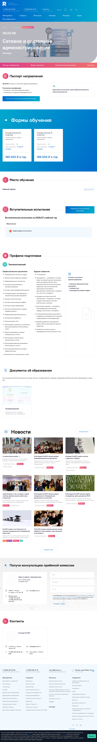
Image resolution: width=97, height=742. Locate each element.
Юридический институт (55, 686)
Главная (5, 27)
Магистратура (6, 684)
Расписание (29, 681)
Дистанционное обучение (10, 698)
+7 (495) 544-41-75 (30, 9)
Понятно (91, 736)
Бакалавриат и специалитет (10, 681)
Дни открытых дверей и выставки (12, 710)
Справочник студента (32, 707)
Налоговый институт (54, 698)
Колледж (5, 689)
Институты (14, 27)
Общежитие (75, 706)
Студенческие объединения (33, 692)
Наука (74, 691)
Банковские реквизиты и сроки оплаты (83, 716)
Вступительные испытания (66, 65)
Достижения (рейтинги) (79, 703)
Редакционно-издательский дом (81, 697)
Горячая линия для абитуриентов (11, 11)
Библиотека (29, 701)
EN (76, 10)
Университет (76, 678)
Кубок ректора (30, 686)
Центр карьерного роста (32, 689)
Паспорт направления (11, 65)
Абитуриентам (7, 678)
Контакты (46, 9)
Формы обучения (37, 65)
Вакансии (75, 700)
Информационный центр (79, 694)
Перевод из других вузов (9, 704)
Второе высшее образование (10, 701)
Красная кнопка (30, 684)
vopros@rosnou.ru (55, 670)
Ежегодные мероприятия (32, 695)
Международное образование (11, 695)
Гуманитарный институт (55, 681)
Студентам (29, 678)
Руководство (75, 688)
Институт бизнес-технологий (57, 684)
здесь (30, 734)
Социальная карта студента (33, 698)
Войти (59, 10)
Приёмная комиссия (8, 707)
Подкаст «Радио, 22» (31, 704)
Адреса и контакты (77, 719)
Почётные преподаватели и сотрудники (83, 713)
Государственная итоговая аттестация (36, 710)
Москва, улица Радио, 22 (83, 670)
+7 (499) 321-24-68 (9, 9)
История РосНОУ (76, 685)
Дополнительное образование (11, 692)
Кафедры (51, 701)
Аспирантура (6, 686)
